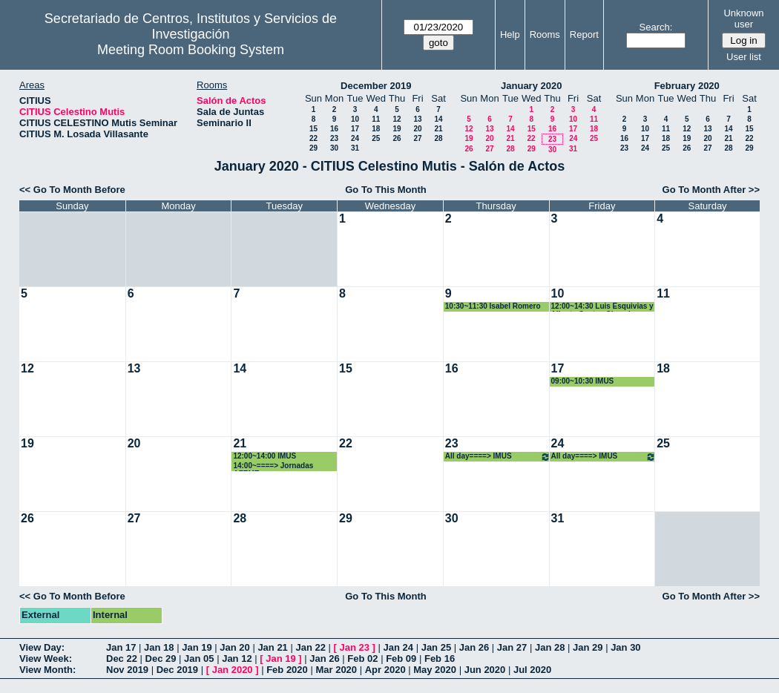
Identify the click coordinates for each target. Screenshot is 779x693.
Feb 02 (362, 658)
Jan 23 (354, 647)
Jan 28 (550, 647)
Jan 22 (310, 647)
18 (376, 129)
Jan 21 (272, 647)
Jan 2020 (232, 669)
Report (584, 34)
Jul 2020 (532, 669)
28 (438, 138)
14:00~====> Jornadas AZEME (273, 466)
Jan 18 (159, 647)
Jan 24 (398, 647)
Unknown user (743, 18)
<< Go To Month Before (72, 189)
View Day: (42, 647)
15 (313, 129)
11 (376, 119)
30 (334, 148)
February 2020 (687, 85)
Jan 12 (237, 658)
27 (417, 138)
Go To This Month (386, 189)
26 (396, 138)
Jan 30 (625, 647)
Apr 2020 (385, 669)
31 (355, 148)
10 (355, 119)
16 (334, 129)
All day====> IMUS (497, 457)
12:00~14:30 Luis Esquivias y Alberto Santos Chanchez (602, 307)
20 (417, 129)
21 (438, 129)
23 (334, 138)
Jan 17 (121, 647)
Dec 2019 (177, 669)
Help (510, 34)
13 (417, 119)
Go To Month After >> (711, 189)
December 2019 (376, 85)
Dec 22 (121, 658)
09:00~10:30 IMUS (582, 381)
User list (743, 56)
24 (355, 138)
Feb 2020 (287, 669)
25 (376, 138)
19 (396, 129)
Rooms (545, 34)
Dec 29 (161, 658)
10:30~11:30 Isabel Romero (493, 306)
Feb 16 (439, 658)
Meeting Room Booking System (190, 49)
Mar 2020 (336, 669)
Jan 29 (587, 647)
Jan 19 (196, 647)
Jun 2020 (485, 669)
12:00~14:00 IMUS (264, 456)
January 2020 (531, 85)
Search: (656, 27)
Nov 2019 (127, 669)
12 (396, 119)
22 (313, 138)
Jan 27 (512, 647)
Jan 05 (199, 658)
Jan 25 (436, 647)
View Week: (45, 658)
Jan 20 (234, 647)
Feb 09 (401, 658)
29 (313, 148)
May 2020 (434, 669)
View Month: (47, 669)
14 (438, 119)
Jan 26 (474, 647)
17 (355, 129)
